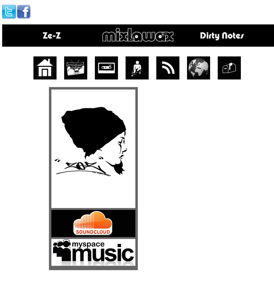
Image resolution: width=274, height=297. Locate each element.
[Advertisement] (99, 10)
